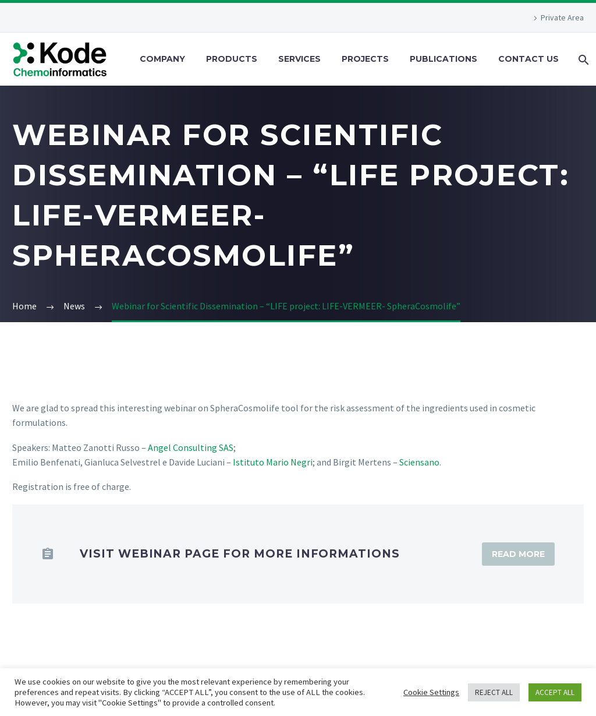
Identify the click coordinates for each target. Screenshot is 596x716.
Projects (365, 59)
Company (162, 59)
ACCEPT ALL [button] (554, 692)
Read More (518, 554)
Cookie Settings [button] (431, 692)
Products (231, 59)
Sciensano (419, 462)
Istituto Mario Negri (273, 462)
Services (299, 59)
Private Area (562, 17)
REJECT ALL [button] (494, 692)
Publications (443, 59)
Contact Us (528, 59)
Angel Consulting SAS (190, 447)
